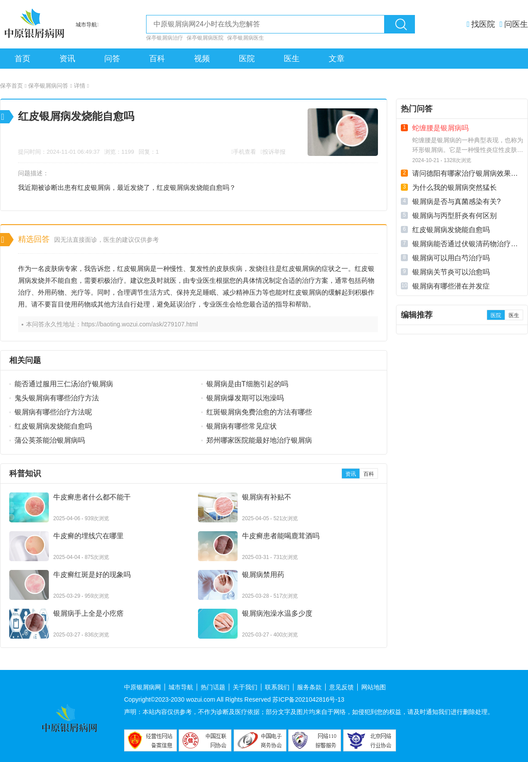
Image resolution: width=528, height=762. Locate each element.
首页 (22, 58)
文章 (337, 58)
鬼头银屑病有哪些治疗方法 (57, 398)
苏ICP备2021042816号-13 (308, 699)
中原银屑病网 (142, 687)
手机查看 (244, 151)
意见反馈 (341, 687)
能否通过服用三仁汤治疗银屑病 (64, 384)
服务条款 (309, 687)
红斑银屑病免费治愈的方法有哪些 (259, 412)
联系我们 (277, 687)
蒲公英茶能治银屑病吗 (50, 440)
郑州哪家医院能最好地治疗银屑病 (259, 440)
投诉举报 (274, 151)
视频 (202, 58)
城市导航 (181, 687)
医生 (292, 58)
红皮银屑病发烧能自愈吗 (53, 426)
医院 (247, 58)
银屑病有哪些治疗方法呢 (53, 412)
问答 (112, 58)
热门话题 (213, 687)
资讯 (67, 58)
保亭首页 (13, 85)
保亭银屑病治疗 (164, 38)
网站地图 (373, 687)
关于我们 (245, 687)
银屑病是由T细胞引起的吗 (247, 384)
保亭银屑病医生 (245, 38)
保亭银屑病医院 (205, 38)
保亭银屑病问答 (50, 85)
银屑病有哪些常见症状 (241, 426)
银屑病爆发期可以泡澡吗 (245, 398)
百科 (157, 58)
